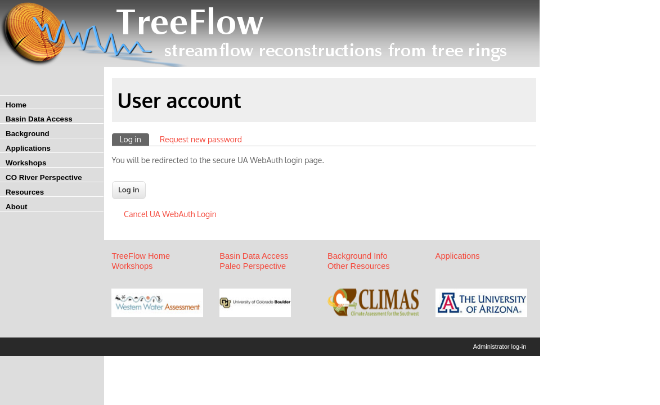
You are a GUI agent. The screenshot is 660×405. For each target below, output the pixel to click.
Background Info (357, 255)
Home (16, 105)
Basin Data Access (39, 119)
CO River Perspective (44, 177)
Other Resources (358, 266)
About (17, 206)
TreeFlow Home (140, 255)
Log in (134, 138)
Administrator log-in (500, 346)
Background (28, 133)
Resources (25, 192)
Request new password (201, 139)
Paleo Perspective (252, 266)
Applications (28, 148)
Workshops (26, 163)
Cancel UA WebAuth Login (170, 214)
